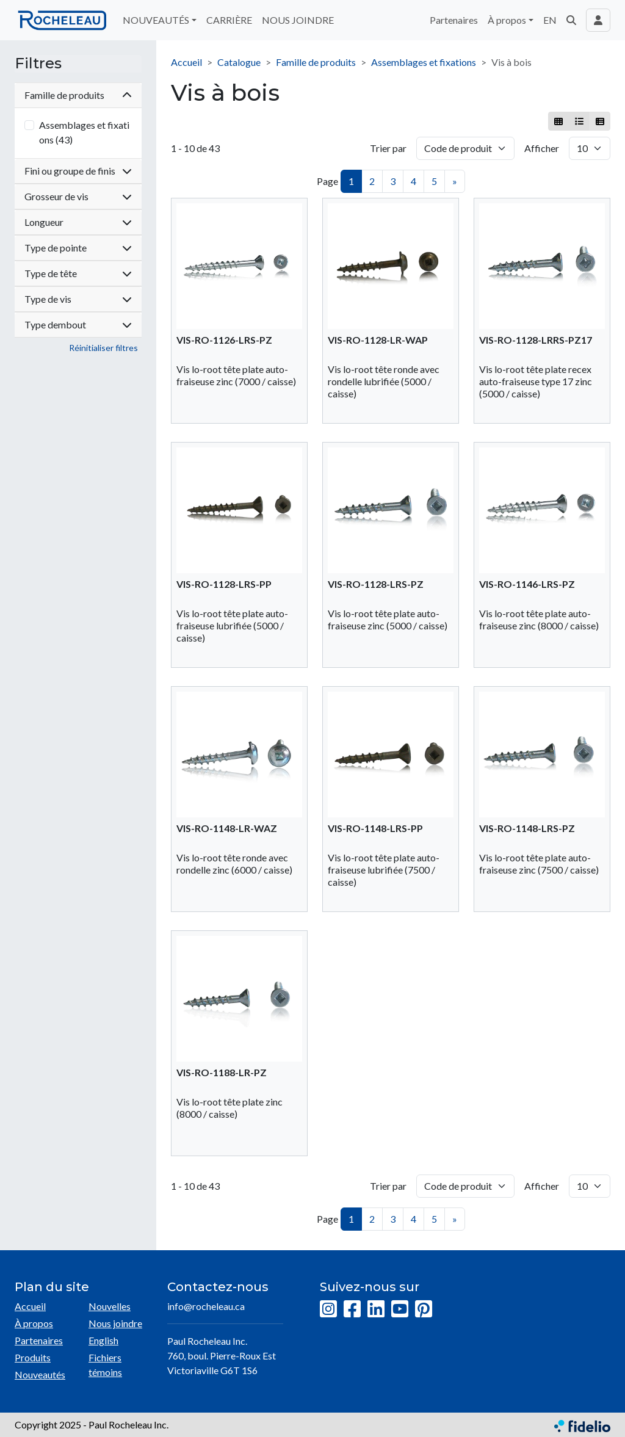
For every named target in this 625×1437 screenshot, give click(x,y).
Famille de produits (316, 62)
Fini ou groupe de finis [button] (78, 170)
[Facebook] (352, 1309)
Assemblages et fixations (423, 62)
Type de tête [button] (78, 273)
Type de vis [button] (78, 299)
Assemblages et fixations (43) (84, 132)
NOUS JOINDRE (298, 20)
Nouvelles (110, 1306)
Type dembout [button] (78, 324)
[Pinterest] (423, 1309)
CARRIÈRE (229, 20)
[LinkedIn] (376, 1309)
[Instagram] (328, 1309)
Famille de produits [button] (78, 95)
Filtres (38, 63)
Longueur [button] (78, 222)
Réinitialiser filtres (103, 347)
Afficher (541, 148)
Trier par (388, 148)
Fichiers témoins (105, 1365)
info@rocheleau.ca (206, 1306)
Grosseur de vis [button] (78, 196)
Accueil (186, 62)
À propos (34, 1323)
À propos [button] (507, 20)
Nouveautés (40, 1374)
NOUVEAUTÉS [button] (156, 20)
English (103, 1340)
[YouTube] (399, 1309)
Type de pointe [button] (78, 247)
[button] (571, 20)
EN (550, 20)
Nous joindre (115, 1323)
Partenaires (454, 20)
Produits (33, 1357)
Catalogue (239, 62)
